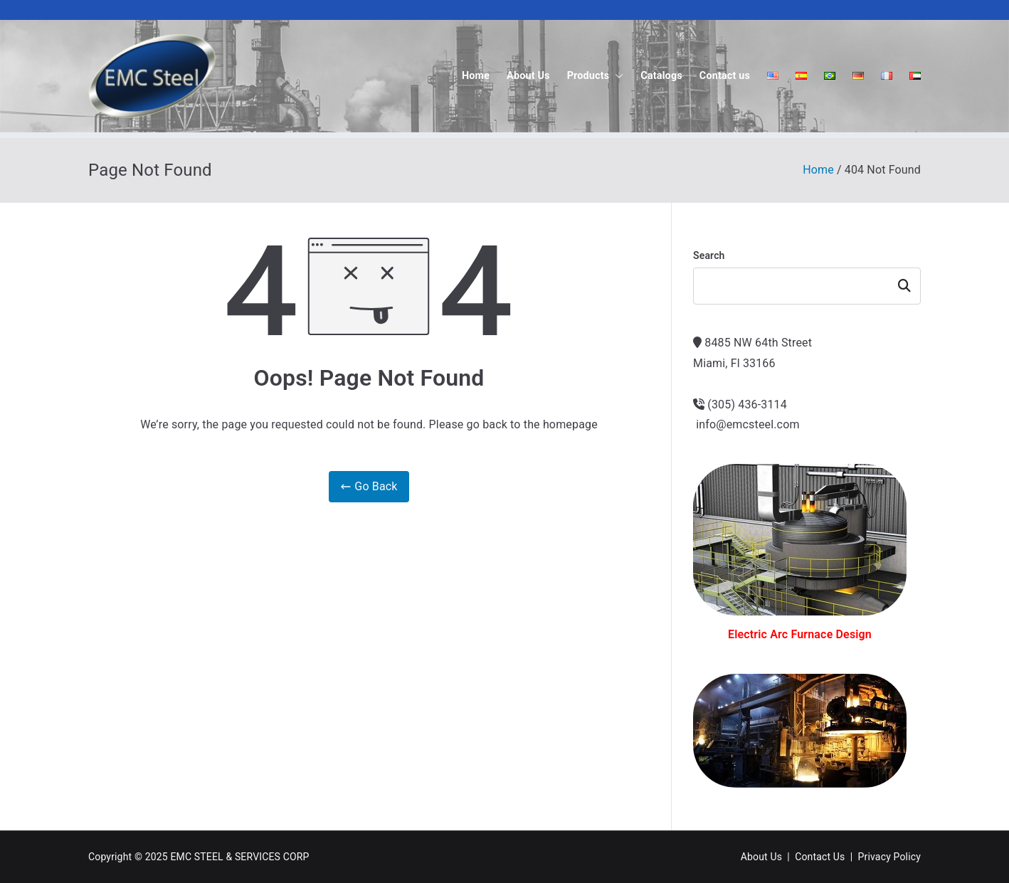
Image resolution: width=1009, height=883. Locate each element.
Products (595, 76)
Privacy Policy (889, 856)
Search (709, 255)
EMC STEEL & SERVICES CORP (239, 856)
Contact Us (820, 856)
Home (476, 76)
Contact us (724, 76)
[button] (616, 76)
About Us (528, 76)
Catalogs (661, 76)
